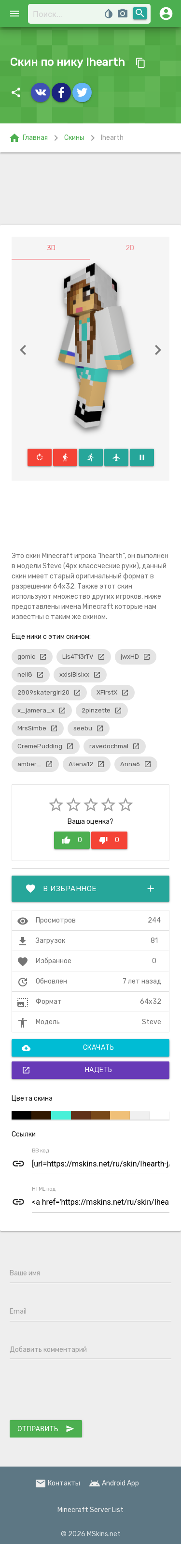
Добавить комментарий (48, 1350)
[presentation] (83, 1391)
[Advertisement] (90, 189)
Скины (74, 138)
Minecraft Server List (90, 1510)
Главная (28, 138)
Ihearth (112, 138)
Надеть (67, 1070)
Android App (114, 1483)
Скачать (68, 1048)
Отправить (45, 1429)
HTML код (44, 1189)
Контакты (57, 1483)
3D (51, 248)
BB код (40, 1151)
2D (129, 248)
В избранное (90, 889)
